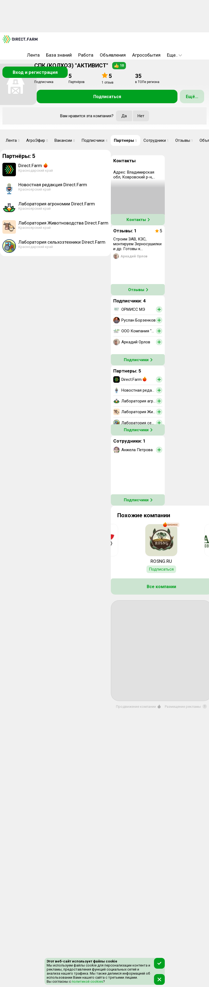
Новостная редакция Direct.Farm (52, 184)
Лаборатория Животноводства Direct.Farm (63, 223)
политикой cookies (87, 981)
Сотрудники (156, 140)
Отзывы (184, 140)
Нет (141, 115)
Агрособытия (146, 55)
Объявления (113, 55)
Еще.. (174, 55)
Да (124, 115)
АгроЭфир (37, 140)
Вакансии (64, 140)
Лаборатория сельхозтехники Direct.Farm (61, 242)
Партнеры (125, 140)
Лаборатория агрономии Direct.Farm (56, 203)
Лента (33, 55)
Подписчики (94, 140)
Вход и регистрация (35, 72)
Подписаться (107, 96)
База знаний (59, 55)
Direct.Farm (30, 165)
